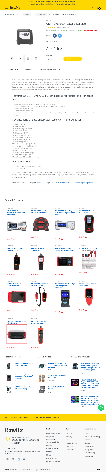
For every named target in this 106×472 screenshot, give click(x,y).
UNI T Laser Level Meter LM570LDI (63, 183)
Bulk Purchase (89, 446)
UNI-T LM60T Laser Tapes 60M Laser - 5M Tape (40, 212)
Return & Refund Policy (92, 437)
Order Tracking (90, 453)
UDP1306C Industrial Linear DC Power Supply (25, 388)
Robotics (49, 452)
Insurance (88, 440)
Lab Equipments (51, 458)
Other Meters (41, 15)
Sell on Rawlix (70, 450)
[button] (87, 7)
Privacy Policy (70, 446)
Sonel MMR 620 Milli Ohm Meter (57, 388)
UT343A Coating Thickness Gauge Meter (88, 285)
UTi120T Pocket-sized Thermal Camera (14, 285)
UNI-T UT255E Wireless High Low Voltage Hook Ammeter (65, 285)
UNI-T (65, 30)
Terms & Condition (72, 443)
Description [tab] (15, 69)
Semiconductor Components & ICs (52, 441)
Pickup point (89, 450)
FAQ (86, 433)
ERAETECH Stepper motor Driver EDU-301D (24, 364)
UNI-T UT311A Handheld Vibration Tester (15, 249)
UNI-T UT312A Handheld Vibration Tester (39, 285)
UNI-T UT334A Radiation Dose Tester (87, 212)
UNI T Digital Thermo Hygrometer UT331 (38, 322)
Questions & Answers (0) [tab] (49, 69)
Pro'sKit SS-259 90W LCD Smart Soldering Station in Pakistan (57, 365)
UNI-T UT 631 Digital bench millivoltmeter (16, 322)
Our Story (69, 437)
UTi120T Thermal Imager (88, 248)
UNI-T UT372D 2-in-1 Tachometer (38, 249)
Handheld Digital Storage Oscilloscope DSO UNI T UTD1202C (24, 377)
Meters (27, 15)
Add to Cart (73, 59)
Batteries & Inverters (53, 461)
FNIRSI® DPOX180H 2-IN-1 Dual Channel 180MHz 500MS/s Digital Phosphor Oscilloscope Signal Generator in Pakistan (90, 367)
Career (68, 440)
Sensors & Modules (52, 448)
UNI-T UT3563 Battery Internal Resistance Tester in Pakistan (16, 213)
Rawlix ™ (8, 470)
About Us (69, 433)
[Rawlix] (15, 7)
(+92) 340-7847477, (21, 439)
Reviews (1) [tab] (29, 69)
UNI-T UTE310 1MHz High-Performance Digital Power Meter (65, 213)
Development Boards (53, 433)
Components (50, 437)
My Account (89, 456)
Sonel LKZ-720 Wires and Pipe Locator (57, 376)
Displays (49, 445)
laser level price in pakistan (84, 183)
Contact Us (88, 443)
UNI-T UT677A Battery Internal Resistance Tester (64, 249)
